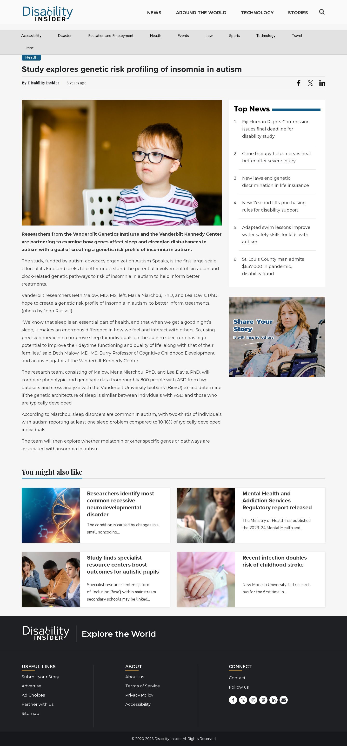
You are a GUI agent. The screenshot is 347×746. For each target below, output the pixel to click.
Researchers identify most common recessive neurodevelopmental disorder (120, 504)
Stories (298, 16)
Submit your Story (40, 676)
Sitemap (30, 713)
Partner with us (38, 704)
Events (183, 35)
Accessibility (31, 35)
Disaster (65, 35)
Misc (29, 48)
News (154, 16)
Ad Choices (33, 695)
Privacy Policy (139, 695)
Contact (237, 677)
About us (134, 676)
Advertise (31, 686)
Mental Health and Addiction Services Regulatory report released (277, 500)
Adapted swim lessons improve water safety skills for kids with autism (276, 235)
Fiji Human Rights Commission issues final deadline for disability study (276, 129)
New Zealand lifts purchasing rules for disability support (274, 206)
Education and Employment (110, 35)
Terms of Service (142, 686)
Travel (297, 35)
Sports (234, 35)
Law (209, 35)
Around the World (201, 16)
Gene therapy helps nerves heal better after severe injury (276, 157)
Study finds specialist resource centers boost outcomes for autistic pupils (123, 564)
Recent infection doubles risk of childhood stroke (274, 561)
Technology (265, 35)
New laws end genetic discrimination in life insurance (275, 182)
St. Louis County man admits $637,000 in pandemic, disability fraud (273, 266)
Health (155, 35)
